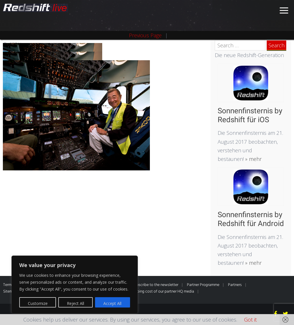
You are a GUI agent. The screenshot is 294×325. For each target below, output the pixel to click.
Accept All (112, 303)
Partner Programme (203, 285)
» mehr (253, 158)
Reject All (75, 303)
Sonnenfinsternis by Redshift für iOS (250, 115)
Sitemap (10, 291)
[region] (74, 285)
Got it (250, 319)
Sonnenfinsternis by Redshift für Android (251, 219)
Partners (235, 285)
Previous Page (145, 35)
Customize (38, 303)
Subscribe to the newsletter (155, 285)
